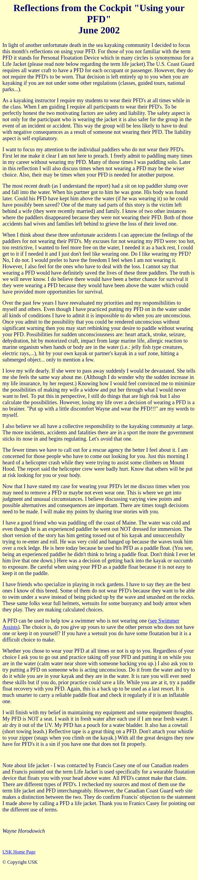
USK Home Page (19, 851)
